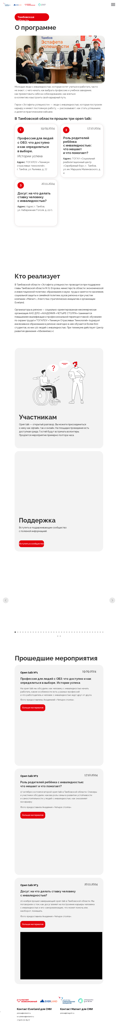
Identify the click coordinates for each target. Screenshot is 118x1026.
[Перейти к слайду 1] (15, 632)
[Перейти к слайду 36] (57, 636)
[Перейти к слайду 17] (56, 632)
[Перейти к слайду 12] (43, 632)
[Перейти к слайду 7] (30, 632)
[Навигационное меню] (113, 4)
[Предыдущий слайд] (6, 600)
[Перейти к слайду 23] (71, 632)
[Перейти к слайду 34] (100, 632)
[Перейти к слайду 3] (20, 632)
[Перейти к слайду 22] (69, 632)
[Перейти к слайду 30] (90, 632)
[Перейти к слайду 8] (33, 632)
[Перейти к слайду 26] (79, 632)
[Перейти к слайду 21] (66, 632)
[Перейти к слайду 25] (77, 632)
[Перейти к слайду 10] (38, 632)
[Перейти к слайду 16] (53, 632)
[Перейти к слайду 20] (64, 632)
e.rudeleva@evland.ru (25, 1017)
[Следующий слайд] (112, 600)
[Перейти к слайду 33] (97, 632)
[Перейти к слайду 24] (74, 632)
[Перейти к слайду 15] (51, 632)
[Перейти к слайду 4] (22, 632)
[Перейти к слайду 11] (41, 632)
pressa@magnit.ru (67, 1013)
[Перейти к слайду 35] (102, 632)
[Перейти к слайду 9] (35, 632)
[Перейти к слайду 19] (61, 632)
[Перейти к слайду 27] (82, 632)
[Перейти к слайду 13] (46, 632)
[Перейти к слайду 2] (17, 632)
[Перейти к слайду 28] (84, 632)
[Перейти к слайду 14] (48, 632)
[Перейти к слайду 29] (87, 632)
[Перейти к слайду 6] (28, 632)
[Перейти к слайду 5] (25, 632)
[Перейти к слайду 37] (60, 636)
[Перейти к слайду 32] (95, 632)
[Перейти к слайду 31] (92, 632)
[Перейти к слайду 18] (59, 632)
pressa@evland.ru (24, 1013)
